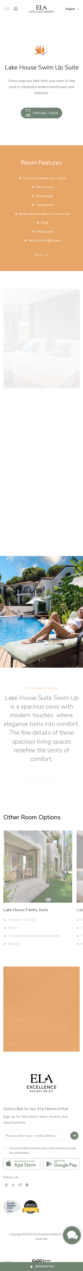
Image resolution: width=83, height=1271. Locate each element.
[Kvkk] (5, 1148)
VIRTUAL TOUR (41, 113)
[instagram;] (6, 1185)
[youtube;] (20, 1185)
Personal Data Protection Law (28, 1148)
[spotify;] (27, 1185)
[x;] (13, 1185)
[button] (6, 9)
